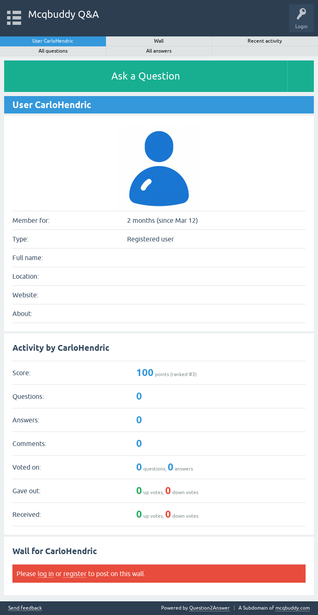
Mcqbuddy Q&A (63, 14)
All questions (53, 51)
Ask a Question (145, 76)
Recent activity (265, 41)
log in (46, 573)
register (75, 573)
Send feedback (25, 608)
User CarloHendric (52, 41)
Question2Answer (209, 608)
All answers (158, 51)
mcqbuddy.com (292, 608)
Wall (159, 41)
